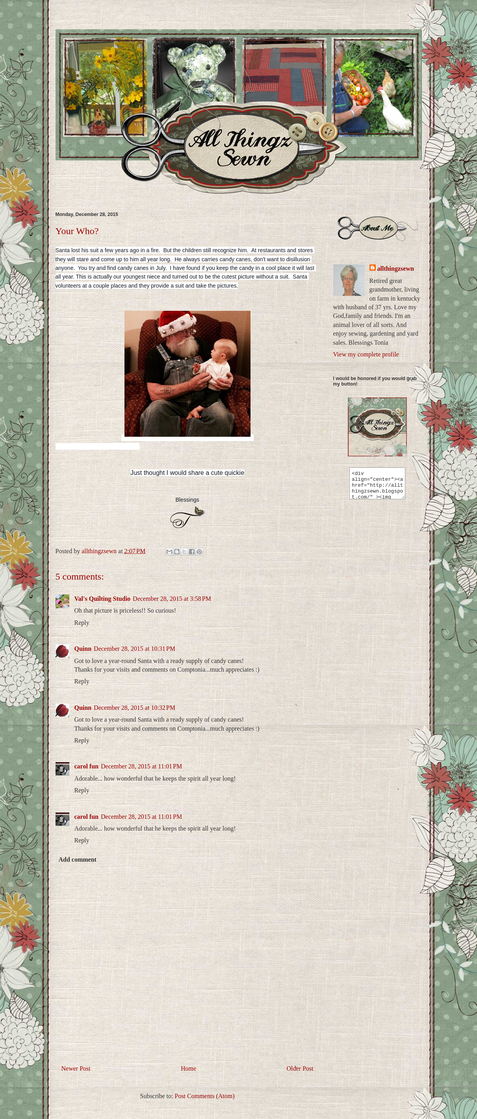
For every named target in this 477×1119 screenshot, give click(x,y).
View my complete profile (366, 354)
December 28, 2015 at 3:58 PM (172, 598)
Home (188, 1068)
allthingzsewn (395, 268)
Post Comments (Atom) (204, 1096)
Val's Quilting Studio (102, 598)
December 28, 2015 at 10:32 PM (134, 707)
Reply (81, 622)
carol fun (86, 766)
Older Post (300, 1068)
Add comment (78, 859)
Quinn (83, 648)
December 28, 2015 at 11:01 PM (141, 766)
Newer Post (76, 1068)
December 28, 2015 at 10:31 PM (134, 648)
